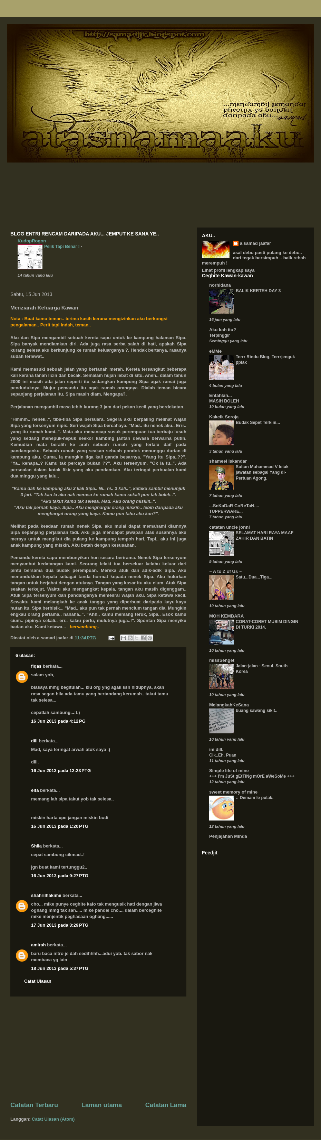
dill (34, 740)
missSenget (221, 660)
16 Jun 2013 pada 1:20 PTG (59, 826)
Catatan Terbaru (34, 1105)
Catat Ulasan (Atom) (53, 1119)
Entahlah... (220, 395)
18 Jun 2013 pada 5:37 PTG (59, 968)
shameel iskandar (228, 461)
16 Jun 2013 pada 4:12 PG (58, 721)
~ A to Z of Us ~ (225, 571)
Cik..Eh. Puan (222, 755)
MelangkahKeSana (229, 704)
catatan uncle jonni (229, 527)
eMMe (215, 351)
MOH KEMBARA (226, 616)
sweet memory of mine (233, 792)
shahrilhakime (46, 895)
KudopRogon (32, 240)
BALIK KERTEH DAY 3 (258, 290)
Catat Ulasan (37, 981)
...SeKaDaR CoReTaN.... (234, 505)
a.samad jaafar (255, 243)
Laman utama (101, 1105)
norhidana (220, 285)
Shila (36, 846)
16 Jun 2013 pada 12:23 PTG (61, 770)
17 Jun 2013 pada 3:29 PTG (59, 925)
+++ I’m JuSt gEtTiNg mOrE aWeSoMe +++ (251, 776)
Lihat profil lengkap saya (228, 270)
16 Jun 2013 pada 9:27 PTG (59, 875)
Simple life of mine (229, 770)
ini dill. (216, 749)
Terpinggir (219, 335)
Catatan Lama (165, 1105)
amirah (38, 944)
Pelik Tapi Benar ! (62, 246)
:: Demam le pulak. (254, 797)
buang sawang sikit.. (257, 710)
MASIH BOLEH (224, 401)
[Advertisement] (98, 1048)
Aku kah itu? (222, 329)
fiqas (36, 666)
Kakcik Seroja (224, 416)
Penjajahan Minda (228, 836)
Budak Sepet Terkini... (258, 422)
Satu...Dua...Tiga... (254, 577)
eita (35, 790)
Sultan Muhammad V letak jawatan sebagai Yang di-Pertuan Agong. (262, 472)
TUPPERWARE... (226, 511)
